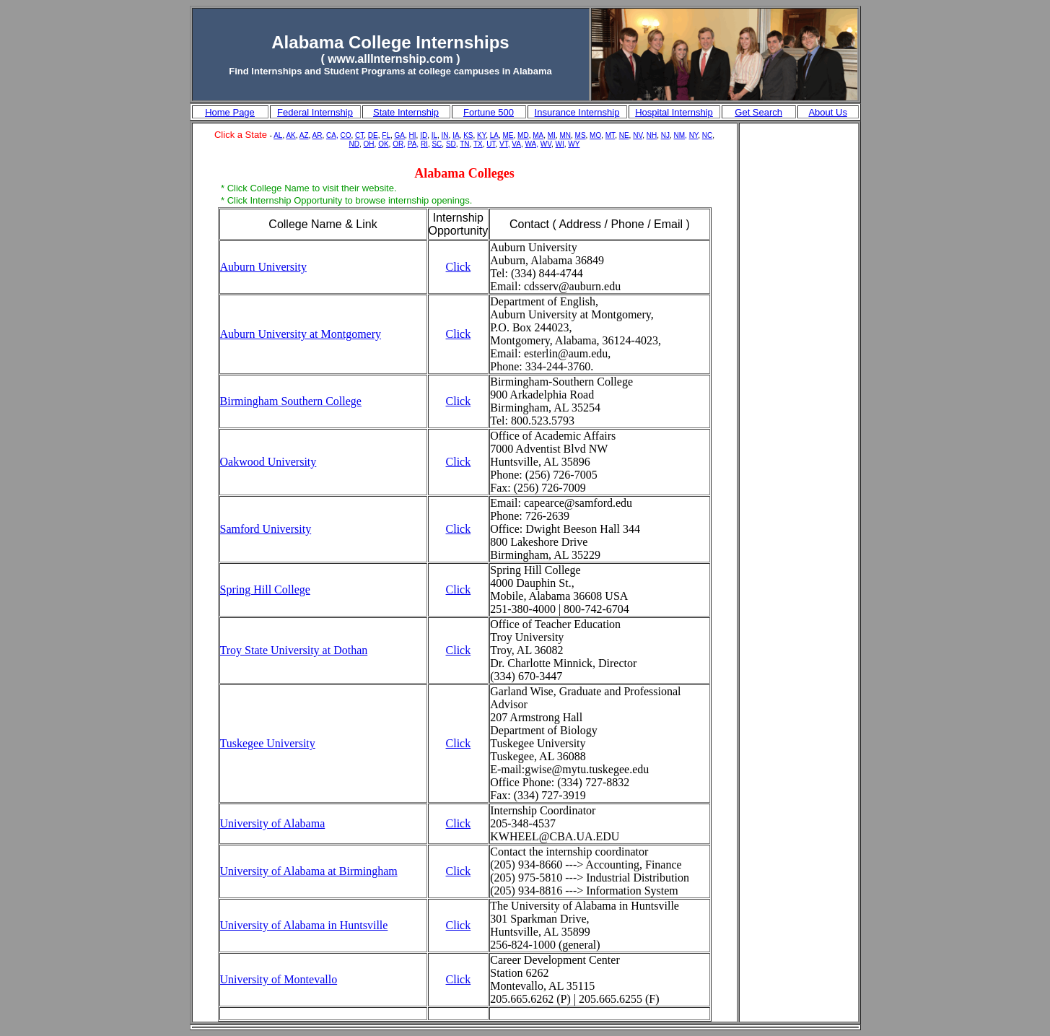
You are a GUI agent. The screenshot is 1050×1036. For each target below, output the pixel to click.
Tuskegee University (267, 743)
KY (481, 135)
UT (490, 144)
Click (458, 267)
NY (694, 135)
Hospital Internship (674, 112)
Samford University (266, 529)
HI (412, 135)
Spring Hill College (265, 589)
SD (451, 144)
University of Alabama (272, 823)
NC (707, 135)
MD (523, 135)
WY (573, 144)
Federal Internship (315, 112)
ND (354, 144)
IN (445, 135)
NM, (680, 135)
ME (508, 135)
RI (424, 144)
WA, (532, 144)
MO (595, 135)
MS (580, 135)
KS (468, 135)
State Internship (406, 112)
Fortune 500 (488, 112)
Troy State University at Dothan (294, 650)
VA (516, 144)
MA (538, 135)
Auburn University (263, 267)
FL (386, 135)
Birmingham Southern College (291, 401)
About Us (827, 112)
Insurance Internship (577, 112)
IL (434, 135)
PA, (413, 144)
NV (637, 135)
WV (546, 144)
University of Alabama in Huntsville (304, 925)
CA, (332, 135)
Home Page (230, 112)
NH (652, 135)
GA (400, 135)
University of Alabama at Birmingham (309, 871)
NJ (665, 135)
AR (317, 135)
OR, (399, 144)
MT (610, 135)
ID (423, 135)
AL (278, 135)
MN (565, 135)
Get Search (758, 112)
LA (494, 135)
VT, (504, 144)
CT (359, 135)
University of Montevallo (279, 979)
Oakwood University (268, 462)
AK (290, 135)
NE (624, 135)
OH (369, 144)
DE (373, 135)
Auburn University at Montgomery (301, 334)
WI (560, 144)
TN (464, 144)
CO (345, 135)
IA (455, 135)
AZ (304, 135)
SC (437, 144)
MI (552, 135)
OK (383, 144)
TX (478, 144)
